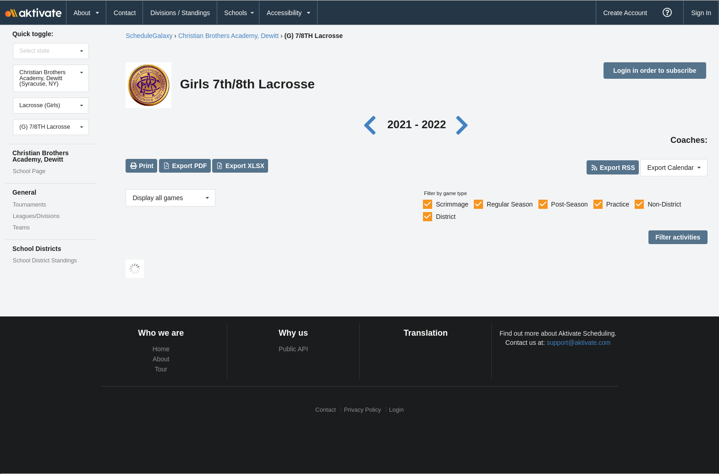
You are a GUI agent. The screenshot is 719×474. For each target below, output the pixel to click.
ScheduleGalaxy (149, 35)
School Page (29, 171)
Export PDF (185, 165)
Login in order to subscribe (654, 70)
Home (161, 349)
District (446, 216)
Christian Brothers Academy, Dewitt (228, 35)
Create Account (625, 12)
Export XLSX (240, 165)
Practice (618, 204)
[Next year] (463, 124)
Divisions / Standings (180, 12)
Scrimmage (452, 204)
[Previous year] (372, 124)
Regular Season (509, 204)
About (161, 359)
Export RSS (612, 167)
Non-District (664, 204)
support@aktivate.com (579, 342)
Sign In (701, 12)
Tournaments (29, 205)
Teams (21, 227)
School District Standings (45, 260)
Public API (293, 349)
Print (142, 165)
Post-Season (569, 204)
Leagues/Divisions (36, 216)
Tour (161, 369)
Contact (125, 12)
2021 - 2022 (416, 124)
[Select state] (51, 51)
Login (396, 410)
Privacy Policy (362, 410)
